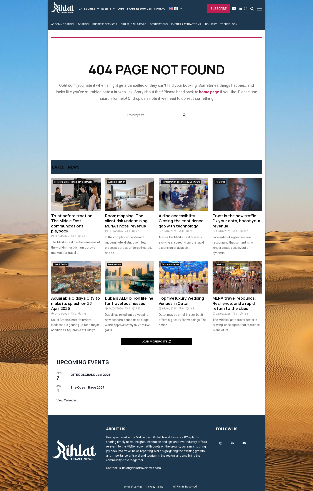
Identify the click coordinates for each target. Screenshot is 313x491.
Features (220, 182)
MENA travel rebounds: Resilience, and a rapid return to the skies (234, 303)
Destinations (114, 264)
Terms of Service (132, 486)
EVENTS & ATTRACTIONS (186, 24)
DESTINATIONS (159, 24)
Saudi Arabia (60, 264)
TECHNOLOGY (228, 24)
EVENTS (106, 8)
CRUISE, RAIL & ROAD (133, 24)
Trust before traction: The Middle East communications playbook (72, 223)
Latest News (66, 167)
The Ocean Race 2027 (87, 387)
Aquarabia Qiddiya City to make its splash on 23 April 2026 (75, 303)
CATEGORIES (86, 8)
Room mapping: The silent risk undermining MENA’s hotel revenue (126, 221)
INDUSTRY (211, 24)
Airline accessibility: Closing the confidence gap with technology (181, 221)
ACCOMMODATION (62, 24)
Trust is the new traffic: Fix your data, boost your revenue (236, 221)
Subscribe (219, 8)
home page (209, 92)
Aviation (220, 264)
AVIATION (83, 24)
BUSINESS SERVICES (104, 24)
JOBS (121, 8)
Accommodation (116, 182)
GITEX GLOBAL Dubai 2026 (90, 374)
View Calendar (66, 400)
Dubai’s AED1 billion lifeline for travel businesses (129, 301)
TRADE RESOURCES (139, 8)
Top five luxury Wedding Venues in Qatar (181, 301)
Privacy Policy (155, 486)
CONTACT (160, 8)
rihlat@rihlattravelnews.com (141, 468)
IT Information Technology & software (73, 182)
